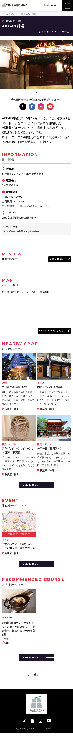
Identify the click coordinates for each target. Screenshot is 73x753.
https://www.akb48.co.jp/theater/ (21, 231)
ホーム (5, 14)
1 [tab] (37, 92)
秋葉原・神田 (15, 21)
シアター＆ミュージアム (55, 32)
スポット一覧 (17, 14)
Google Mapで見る (51, 331)
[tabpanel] (36, 64)
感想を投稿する (58, 259)
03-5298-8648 (10, 185)
